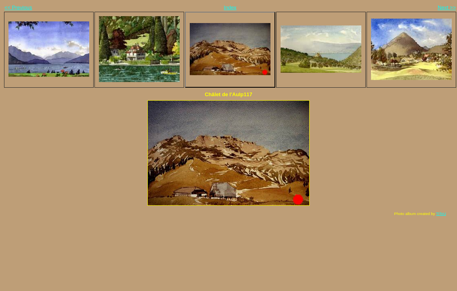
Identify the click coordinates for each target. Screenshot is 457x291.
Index (230, 7)
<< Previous (18, 7)
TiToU (441, 213)
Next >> (447, 7)
